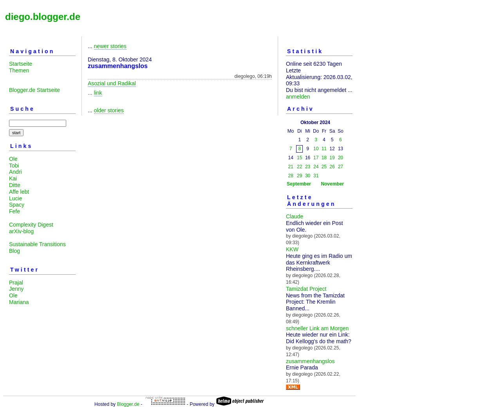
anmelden (298, 97)
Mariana (19, 302)
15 (299, 157)
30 (307, 175)
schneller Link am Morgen (317, 328)
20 (340, 157)
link (98, 93)
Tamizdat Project (306, 289)
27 (340, 166)
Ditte (14, 185)
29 (299, 175)
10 (315, 148)
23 (307, 166)
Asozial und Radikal (112, 83)
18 (324, 157)
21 (290, 166)
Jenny (16, 289)
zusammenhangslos (310, 361)
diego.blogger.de (42, 16)
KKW (292, 249)
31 (315, 175)
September (299, 184)
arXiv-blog (21, 231)
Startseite (20, 64)
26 (331, 166)
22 (299, 166)
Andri (15, 172)
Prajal (16, 282)
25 (324, 166)
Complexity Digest (31, 225)
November (332, 184)
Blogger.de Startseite (34, 90)
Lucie (15, 198)
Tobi (14, 165)
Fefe (14, 211)
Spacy (16, 205)
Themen (19, 70)
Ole (13, 159)
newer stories (110, 46)
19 (331, 157)
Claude (294, 216)
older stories (109, 110)
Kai (13, 178)
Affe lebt (19, 192)
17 (315, 157)
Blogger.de (128, 404)
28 (290, 175)
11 (324, 148)
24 (315, 166)
